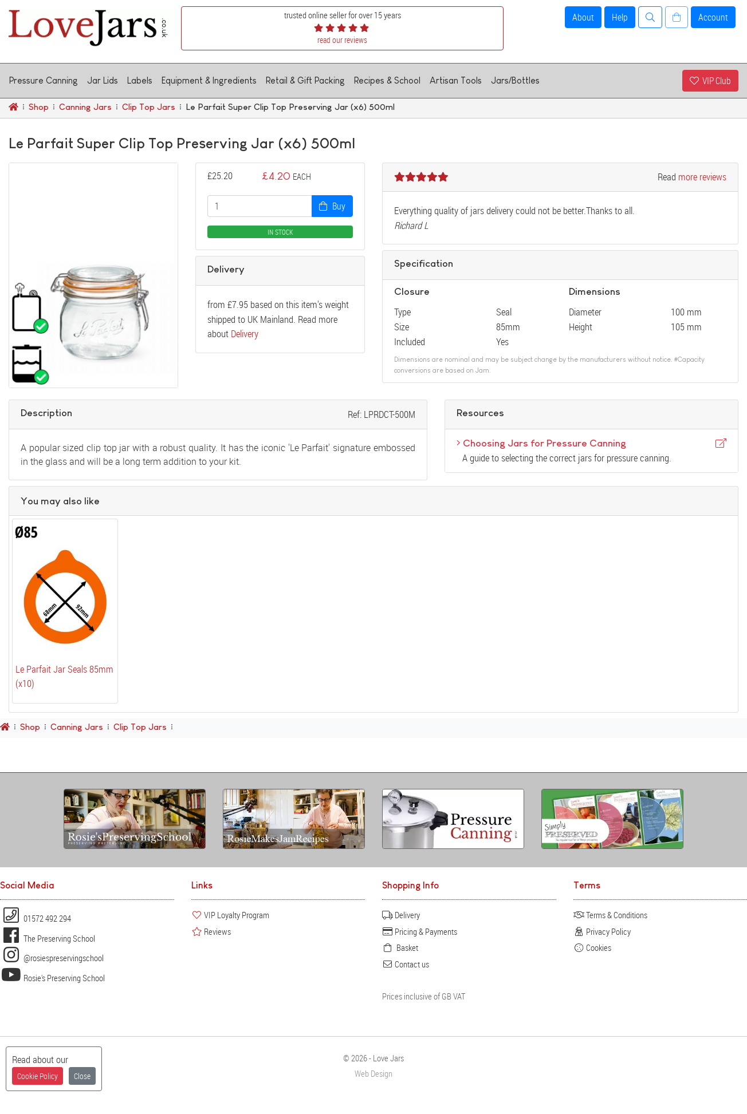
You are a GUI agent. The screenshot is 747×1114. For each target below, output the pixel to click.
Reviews (211, 931)
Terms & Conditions (610, 915)
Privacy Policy (602, 931)
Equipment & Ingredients (209, 80)
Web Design (373, 1073)
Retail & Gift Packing (305, 80)
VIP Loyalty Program (230, 915)
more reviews (702, 177)
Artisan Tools (456, 80)
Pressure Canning (43, 80)
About (583, 17)
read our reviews (342, 39)
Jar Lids (102, 80)
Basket (400, 947)
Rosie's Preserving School (52, 977)
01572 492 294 (35, 918)
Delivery (244, 333)
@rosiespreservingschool (52, 957)
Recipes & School (387, 80)
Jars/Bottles (515, 80)
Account (713, 17)
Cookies (592, 947)
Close (82, 1075)
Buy (332, 206)
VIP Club (710, 80)
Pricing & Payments (419, 931)
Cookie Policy (37, 1075)
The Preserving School (47, 938)
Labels (139, 80)
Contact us (405, 964)
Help (620, 17)
